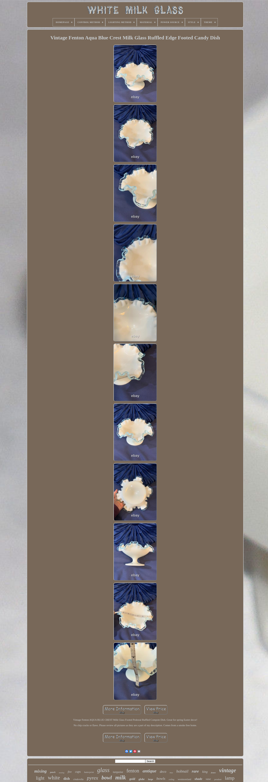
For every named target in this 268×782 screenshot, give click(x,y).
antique (149, 770)
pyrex (92, 778)
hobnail (182, 771)
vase (208, 779)
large (150, 779)
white (54, 777)
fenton (132, 770)
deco (163, 771)
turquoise (118, 772)
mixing (40, 771)
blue (171, 773)
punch (52, 772)
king (204, 771)
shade (198, 779)
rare (195, 771)
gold (132, 779)
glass (103, 770)
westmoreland (184, 779)
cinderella (78, 779)
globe (142, 779)
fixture (213, 773)
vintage (227, 770)
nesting (61, 773)
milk (120, 777)
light (40, 778)
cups (78, 771)
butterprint (89, 772)
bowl (107, 778)
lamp (229, 778)
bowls (161, 778)
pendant (218, 779)
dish (66, 779)
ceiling (171, 779)
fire (70, 771)
